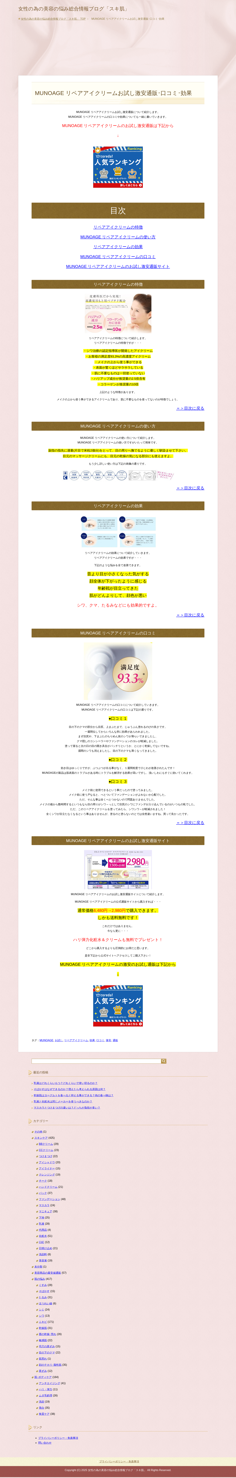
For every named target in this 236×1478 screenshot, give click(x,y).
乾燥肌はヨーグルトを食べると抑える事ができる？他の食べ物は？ (74, 1096)
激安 (108, 1041)
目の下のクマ (47, 1353)
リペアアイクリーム (76, 1041)
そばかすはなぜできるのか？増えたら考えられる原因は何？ (70, 1090)
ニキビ (43, 1322)
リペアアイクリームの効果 (118, 247)
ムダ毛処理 (45, 1396)
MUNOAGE (46, 1041)
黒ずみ (43, 1371)
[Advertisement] (118, 51)
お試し (59, 1041)
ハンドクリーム (48, 1187)
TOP (53, 19)
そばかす (44, 1292)
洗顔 (41, 1402)
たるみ (43, 1298)
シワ (41, 1316)
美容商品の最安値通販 (47, 1273)
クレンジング (47, 1175)
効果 (92, 1041)
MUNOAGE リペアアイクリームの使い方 (118, 237)
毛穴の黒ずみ (47, 1347)
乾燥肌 (43, 1328)
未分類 (38, 1267)
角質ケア (44, 1414)
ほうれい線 (45, 1304)
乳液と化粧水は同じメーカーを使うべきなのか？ (63, 1102)
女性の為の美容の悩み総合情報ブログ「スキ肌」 (84, 8)
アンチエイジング (49, 1384)
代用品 (43, 1230)
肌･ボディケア (43, 1378)
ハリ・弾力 (45, 1390)
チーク (43, 1181)
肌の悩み (39, 1279)
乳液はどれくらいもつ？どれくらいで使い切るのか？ (66, 1084)
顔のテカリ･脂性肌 (50, 1365)
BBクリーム (46, 1144)
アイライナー (47, 1169)
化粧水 (43, 1236)
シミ (41, 1310)
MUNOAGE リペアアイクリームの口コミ (118, 257)
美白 (41, 1408)
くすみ (43, 1285)
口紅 (41, 1243)
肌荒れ (43, 1359)
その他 (38, 1132)
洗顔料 (43, 1255)
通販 (115, 1041)
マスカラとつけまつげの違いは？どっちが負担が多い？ (67, 1108)
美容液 (43, 1261)
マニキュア (45, 1212)
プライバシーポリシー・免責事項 (58, 1438)
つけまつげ (45, 1157)
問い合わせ (45, 1443)
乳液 (41, 1224)
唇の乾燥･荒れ (47, 1335)
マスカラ (44, 1206)
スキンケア (41, 1138)
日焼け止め (45, 1249)
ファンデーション (49, 1200)
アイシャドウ (47, 1163)
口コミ (100, 1041)
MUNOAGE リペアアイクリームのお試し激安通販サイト (118, 267)
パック (43, 1193)
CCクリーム (46, 1151)
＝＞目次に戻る (190, 409)
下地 (41, 1218)
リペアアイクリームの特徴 (118, 228)
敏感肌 (43, 1341)
